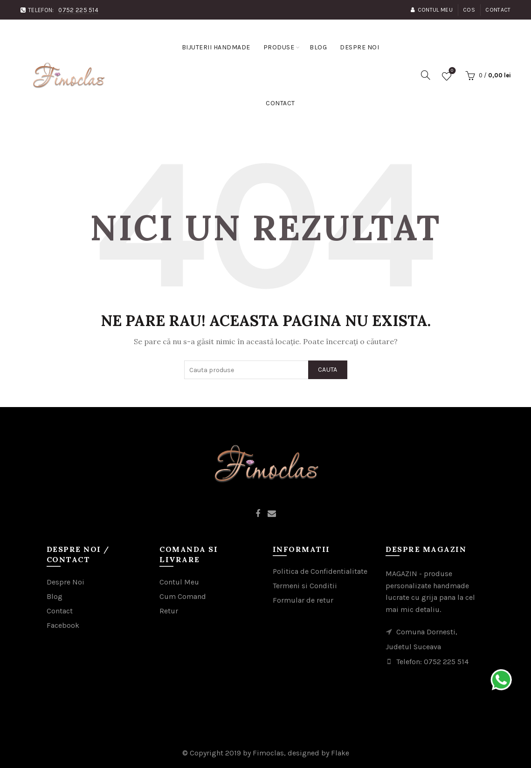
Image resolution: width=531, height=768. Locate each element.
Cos (469, 10)
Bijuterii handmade (216, 47)
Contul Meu (431, 10)
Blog (318, 47)
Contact (497, 10)
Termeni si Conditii (305, 585)
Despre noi (359, 47)
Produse (279, 47)
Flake (340, 752)
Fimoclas (268, 752)
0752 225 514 (78, 10)
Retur (168, 610)
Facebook (63, 625)
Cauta (328, 370)
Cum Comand (182, 596)
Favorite (451, 71)
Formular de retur (303, 600)
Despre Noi (65, 582)
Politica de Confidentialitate (320, 571)
